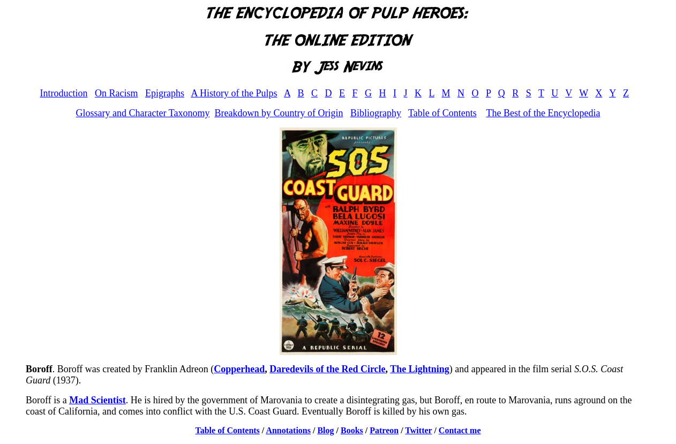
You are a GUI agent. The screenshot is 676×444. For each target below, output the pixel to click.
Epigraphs (164, 93)
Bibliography (375, 113)
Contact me (460, 430)
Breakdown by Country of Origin (278, 113)
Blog (325, 430)
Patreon (384, 430)
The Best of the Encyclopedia (543, 113)
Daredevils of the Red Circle (327, 369)
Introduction (63, 93)
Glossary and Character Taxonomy (143, 113)
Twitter (418, 430)
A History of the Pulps (234, 93)
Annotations (288, 430)
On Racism (116, 93)
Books (352, 430)
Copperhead (239, 369)
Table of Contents (442, 113)
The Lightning (419, 369)
